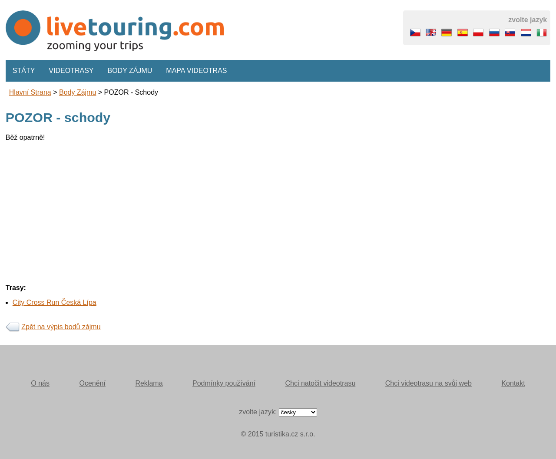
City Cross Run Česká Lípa (54, 302)
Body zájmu (130, 70)
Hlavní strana (30, 92)
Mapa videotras (196, 70)
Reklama (148, 383)
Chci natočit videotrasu (320, 383)
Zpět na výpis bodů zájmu (60, 326)
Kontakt (513, 383)
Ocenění (92, 383)
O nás (40, 383)
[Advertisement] (266, 209)
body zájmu (77, 92)
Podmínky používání (223, 383)
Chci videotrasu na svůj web (428, 383)
